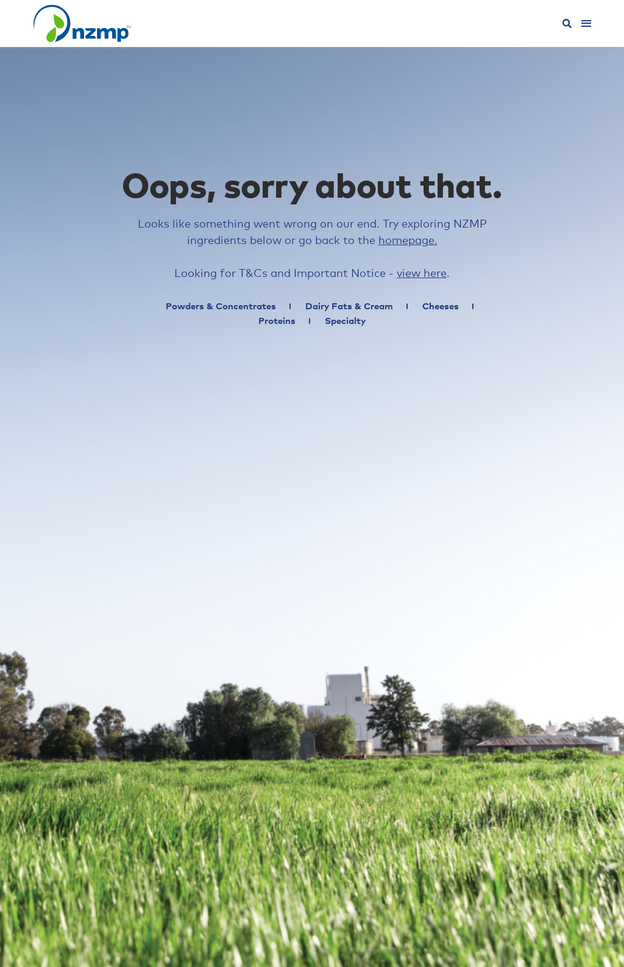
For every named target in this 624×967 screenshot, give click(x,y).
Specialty (345, 321)
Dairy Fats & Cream (349, 306)
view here (422, 273)
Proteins (277, 321)
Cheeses (440, 306)
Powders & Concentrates (221, 306)
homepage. (408, 240)
